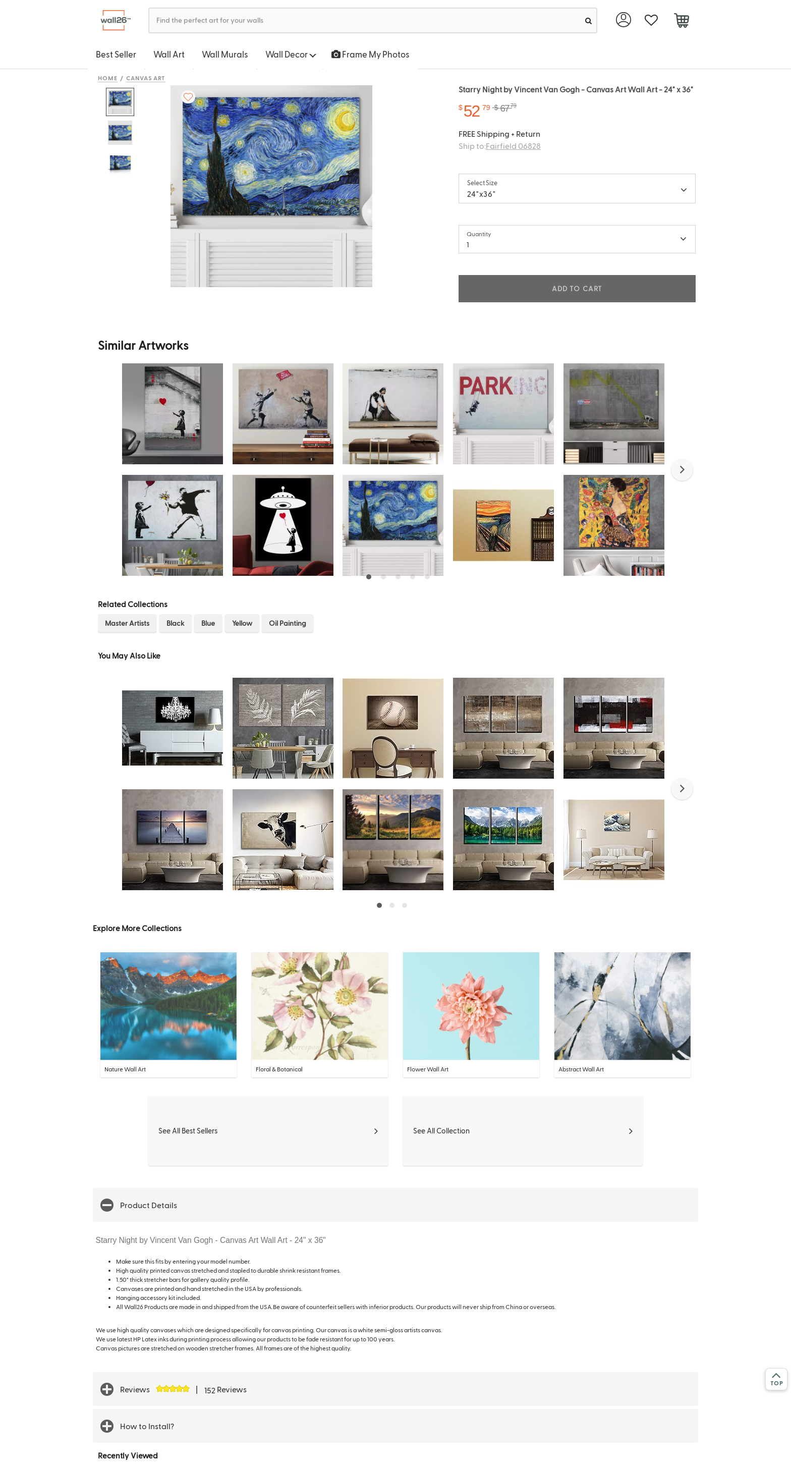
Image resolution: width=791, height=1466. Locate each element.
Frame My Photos (370, 54)
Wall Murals (225, 54)
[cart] (681, 21)
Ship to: (500, 145)
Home (108, 77)
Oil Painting (287, 623)
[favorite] (651, 20)
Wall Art (169, 54)
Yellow (242, 623)
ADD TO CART (577, 288)
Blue (208, 623)
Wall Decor (290, 54)
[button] (682, 470)
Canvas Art (146, 77)
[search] (588, 20)
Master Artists (127, 623)
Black (175, 623)
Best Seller (116, 54)
